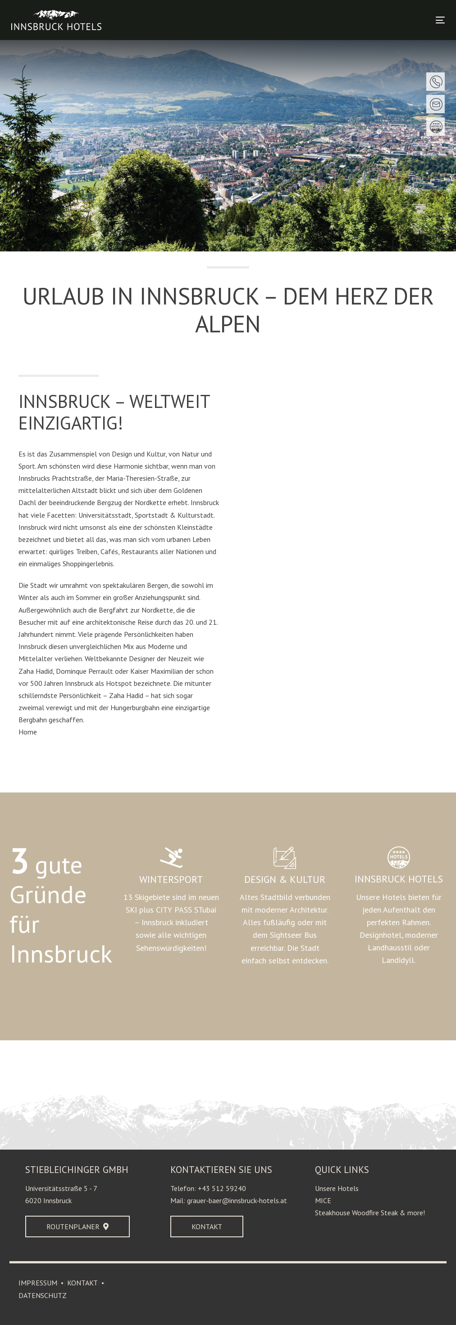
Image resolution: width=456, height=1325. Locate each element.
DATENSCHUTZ (42, 1295)
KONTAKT (82, 1282)
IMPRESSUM (37, 1282)
